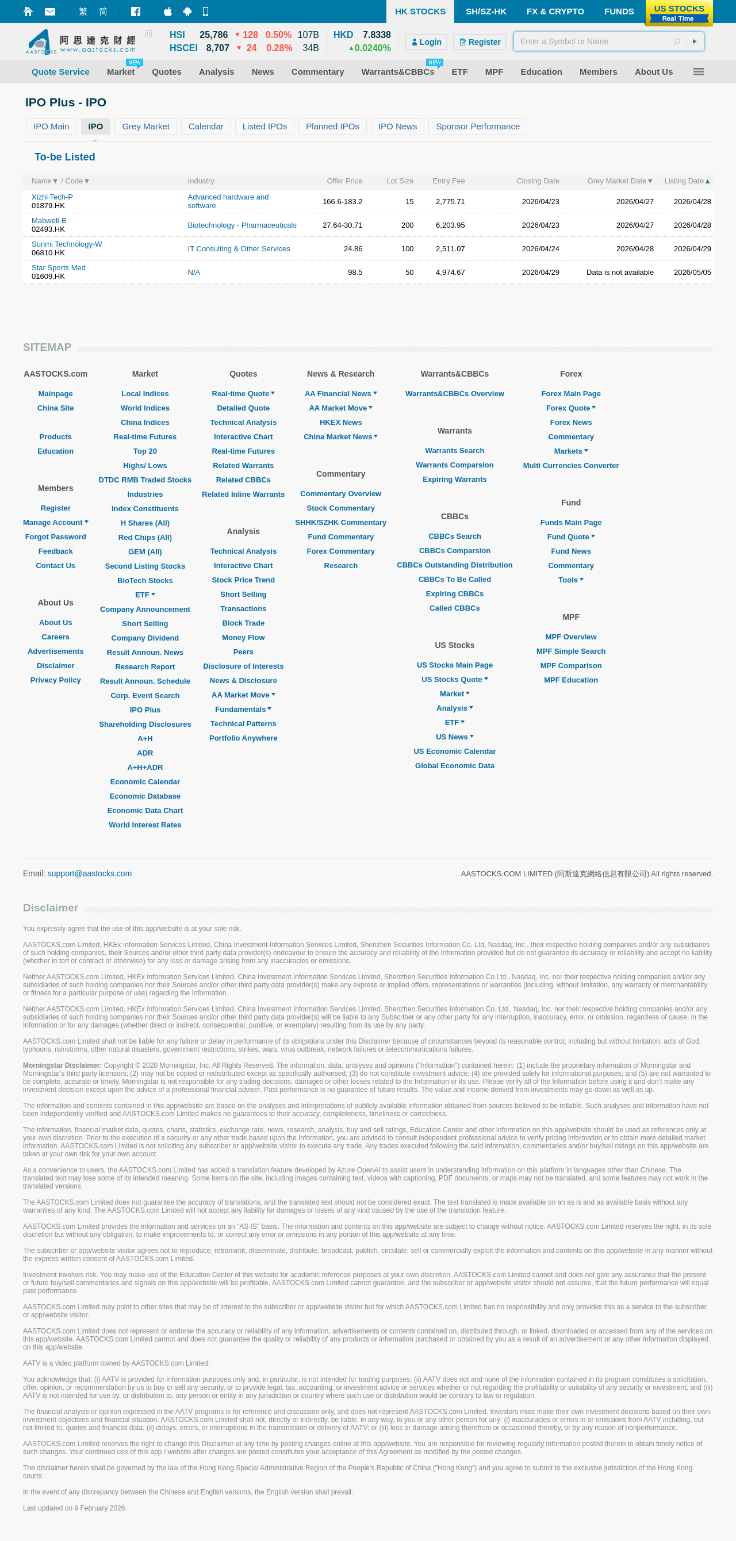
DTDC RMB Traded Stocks (145, 480)
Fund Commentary (341, 536)
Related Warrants (243, 465)
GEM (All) (145, 551)
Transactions (243, 608)
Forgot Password (55, 536)
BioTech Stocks (145, 580)
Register (56, 508)
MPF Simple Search (571, 651)
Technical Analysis (243, 422)
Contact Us (55, 565)
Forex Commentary (341, 551)
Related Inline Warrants (243, 494)
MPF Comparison (571, 665)
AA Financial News (341, 393)
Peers (243, 651)
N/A (194, 272)
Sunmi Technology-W (67, 244)
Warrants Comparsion (454, 465)
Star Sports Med (59, 267)
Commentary (570, 436)
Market (455, 693)
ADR (145, 753)
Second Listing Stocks (145, 566)
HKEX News (341, 422)
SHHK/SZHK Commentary (340, 522)
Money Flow (243, 637)
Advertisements (56, 651)
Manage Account (56, 522)
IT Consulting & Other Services (239, 248)
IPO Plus (145, 710)
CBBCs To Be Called (455, 579)
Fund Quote (571, 536)
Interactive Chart (243, 436)
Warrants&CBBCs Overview (454, 393)
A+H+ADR (145, 767)
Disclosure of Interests (243, 666)
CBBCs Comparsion (454, 550)
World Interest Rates (145, 825)
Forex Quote (571, 408)
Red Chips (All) (145, 537)
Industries (145, 494)
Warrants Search (455, 450)
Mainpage (56, 393)
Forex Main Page (571, 393)
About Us (55, 622)
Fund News (571, 551)
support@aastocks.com (90, 873)
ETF (145, 595)
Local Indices (144, 393)
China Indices (145, 422)
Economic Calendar (145, 781)
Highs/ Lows (145, 465)
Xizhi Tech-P (52, 197)
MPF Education (571, 680)
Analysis (454, 708)
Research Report (145, 666)
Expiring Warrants (454, 479)
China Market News (341, 436)
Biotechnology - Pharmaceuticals (242, 225)
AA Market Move (243, 695)
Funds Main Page (571, 522)
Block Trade (243, 623)
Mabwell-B (49, 220)
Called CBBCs (455, 608)
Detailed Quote (243, 408)
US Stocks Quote (454, 679)
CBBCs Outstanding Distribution (455, 565)
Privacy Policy (55, 680)
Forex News (571, 422)
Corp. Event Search (144, 695)
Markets (571, 451)
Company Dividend (145, 638)
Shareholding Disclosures (145, 724)
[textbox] (609, 41)
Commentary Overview (340, 493)
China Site (55, 408)
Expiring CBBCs (455, 593)
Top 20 (145, 451)
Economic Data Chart (145, 810)
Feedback (56, 551)
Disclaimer (56, 665)
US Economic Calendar (454, 751)
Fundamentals (243, 709)
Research (341, 565)
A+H (144, 738)
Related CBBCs (243, 480)
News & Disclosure (243, 680)
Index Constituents (145, 508)
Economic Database (145, 796)
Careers (56, 636)
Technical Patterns (243, 723)
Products (56, 436)
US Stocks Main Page (455, 665)
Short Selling (145, 623)
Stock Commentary (341, 508)
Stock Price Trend (243, 580)
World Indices (145, 408)
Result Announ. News (145, 652)
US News (455, 737)
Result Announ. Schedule (145, 681)
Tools (571, 580)
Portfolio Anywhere (243, 738)
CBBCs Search (454, 536)
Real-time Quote (243, 393)
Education (55, 451)
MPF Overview (571, 636)
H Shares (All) (145, 523)
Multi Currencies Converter (571, 465)
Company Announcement (145, 609)
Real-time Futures (145, 436)
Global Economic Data (454, 765)
